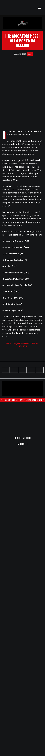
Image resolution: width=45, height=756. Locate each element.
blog (29, 54)
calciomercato (23, 343)
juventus (22, 346)
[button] (39, 7)
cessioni (35, 343)
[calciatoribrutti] (11, 7)
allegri (13, 343)
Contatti (22, 443)
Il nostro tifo (22, 438)
